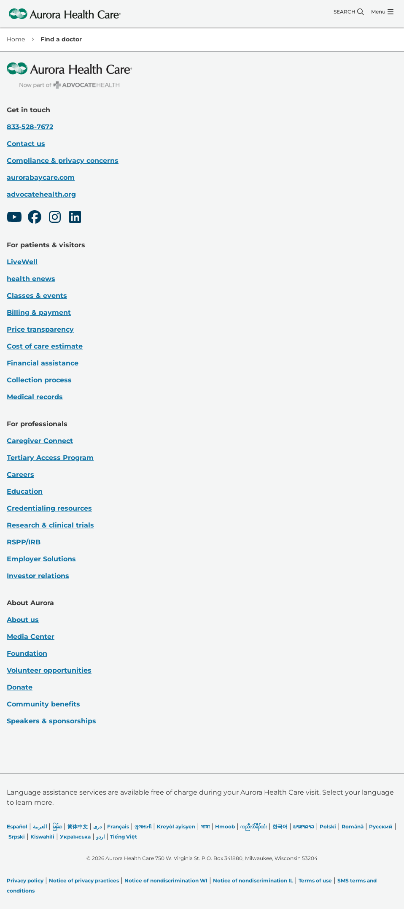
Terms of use (315, 880)
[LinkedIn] (75, 218)
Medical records (35, 397)
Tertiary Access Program (50, 458)
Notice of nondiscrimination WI (165, 880)
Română (353, 826)
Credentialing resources (49, 508)
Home (16, 39)
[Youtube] (14, 218)
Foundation (27, 653)
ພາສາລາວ (303, 826)
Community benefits (43, 704)
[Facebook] (34, 218)
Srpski (16, 836)
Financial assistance (42, 363)
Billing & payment (39, 312)
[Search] (348, 12)
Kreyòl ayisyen (176, 826)
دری (97, 826)
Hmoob (225, 826)
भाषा (205, 826)
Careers (20, 475)
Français (118, 826)
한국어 (280, 826)
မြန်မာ (57, 826)
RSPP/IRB (23, 542)
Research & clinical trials (50, 525)
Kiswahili (42, 836)
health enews (31, 279)
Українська (75, 836)
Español (17, 826)
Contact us (26, 144)
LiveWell (22, 262)
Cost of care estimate (45, 346)
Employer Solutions (41, 559)
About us (23, 620)
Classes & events (37, 296)
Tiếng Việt (123, 836)
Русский (381, 826)
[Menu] (382, 12)
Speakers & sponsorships (51, 721)
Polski (328, 826)
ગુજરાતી (143, 826)
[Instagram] (55, 218)
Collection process (39, 380)
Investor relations (38, 576)
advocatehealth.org (41, 194)
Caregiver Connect (40, 441)
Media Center (30, 637)
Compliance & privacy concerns (63, 161)
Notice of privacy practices (84, 880)
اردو (100, 836)
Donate (19, 687)
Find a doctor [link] (61, 39)
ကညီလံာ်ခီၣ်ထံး (253, 826)
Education (25, 491)
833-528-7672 (30, 127)
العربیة (40, 826)
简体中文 (77, 826)
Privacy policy (25, 880)
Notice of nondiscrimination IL (253, 880)
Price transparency (40, 329)
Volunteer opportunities (49, 670)
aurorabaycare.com (41, 177)
